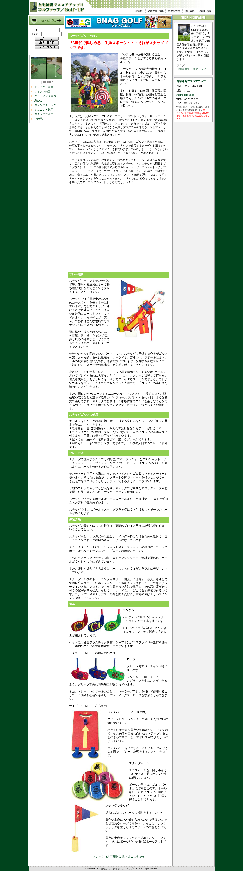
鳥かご (38, 100)
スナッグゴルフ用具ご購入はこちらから (119, 856)
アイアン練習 (42, 91)
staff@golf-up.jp (185, 94)
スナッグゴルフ (43, 114)
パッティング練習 (45, 96)
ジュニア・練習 (43, 109)
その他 (38, 118)
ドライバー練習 (43, 86)
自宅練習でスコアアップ (191, 69)
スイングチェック (45, 105)
